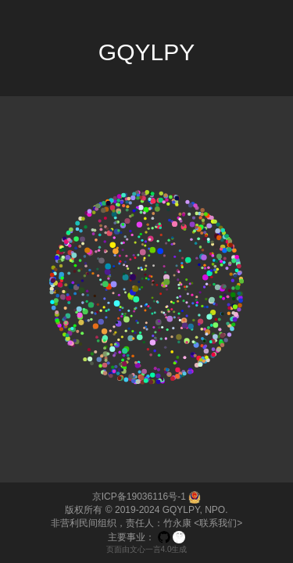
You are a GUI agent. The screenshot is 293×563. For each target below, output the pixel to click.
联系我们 (218, 523)
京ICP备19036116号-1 (139, 496)
